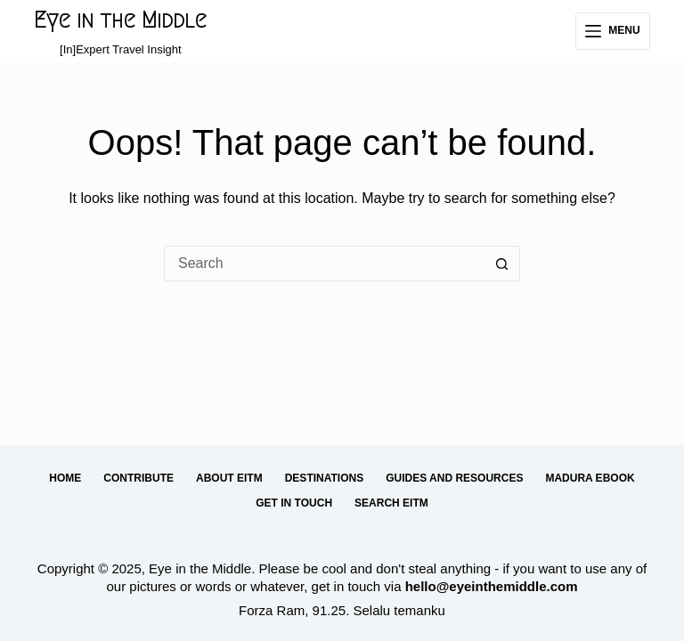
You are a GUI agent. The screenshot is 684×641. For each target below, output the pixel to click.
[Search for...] (324, 263)
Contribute (138, 478)
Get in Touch (294, 503)
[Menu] (612, 31)
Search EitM (391, 503)
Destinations (324, 478)
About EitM (229, 478)
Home (65, 478)
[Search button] (502, 263)
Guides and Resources (454, 478)
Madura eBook (589, 478)
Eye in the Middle (120, 20)
